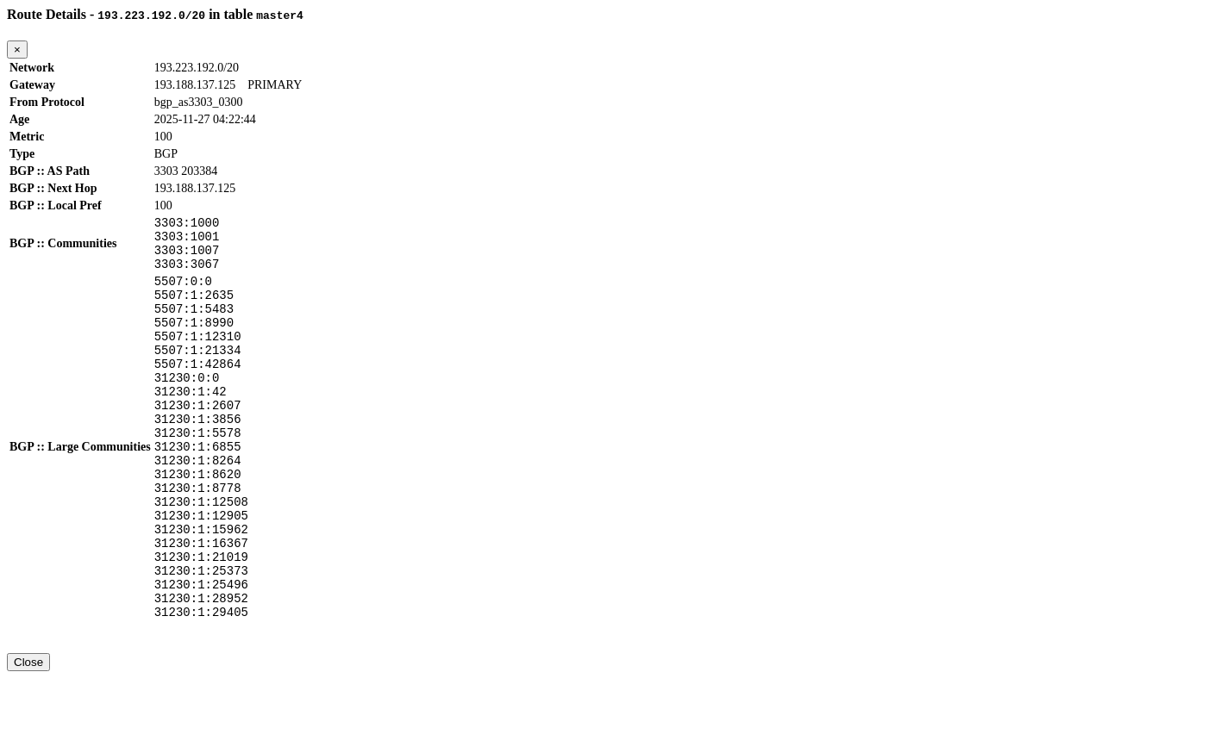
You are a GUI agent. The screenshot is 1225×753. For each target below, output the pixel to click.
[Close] (17, 49)
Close (28, 737)
